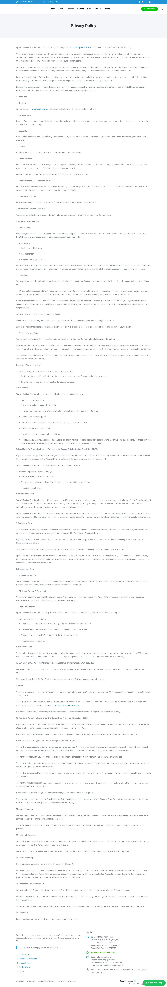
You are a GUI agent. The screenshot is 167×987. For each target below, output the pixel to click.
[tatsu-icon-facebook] (139, 2)
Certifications (24, 954)
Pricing (108, 9)
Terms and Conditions (28, 958)
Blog (89, 9)
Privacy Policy (24, 963)
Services (70, 9)
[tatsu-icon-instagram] (146, 2)
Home (52, 9)
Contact (98, 9)
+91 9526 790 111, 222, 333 (29, 1)
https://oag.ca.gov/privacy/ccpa (65, 705)
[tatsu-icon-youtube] (150, 2)
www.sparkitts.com (82, 47)
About (61, 9)
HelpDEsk (136, 9)
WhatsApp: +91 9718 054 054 (102, 953)
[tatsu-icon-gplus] (143, 2)
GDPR (21, 971)
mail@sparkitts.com (54, 1)
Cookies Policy (25, 967)
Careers (81, 9)
